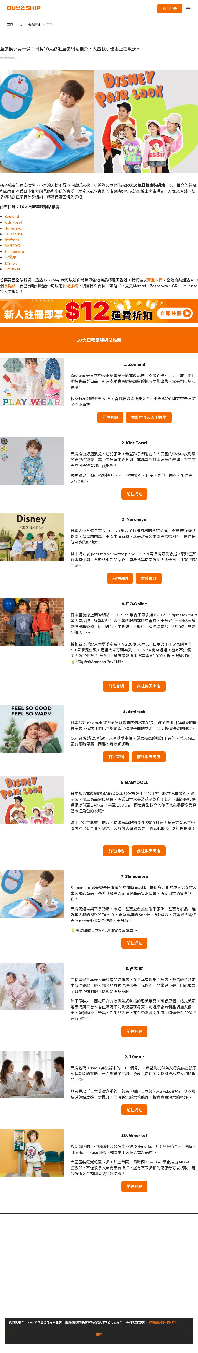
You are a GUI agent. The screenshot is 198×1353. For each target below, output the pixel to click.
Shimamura (14, 251)
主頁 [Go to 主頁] (10, 24)
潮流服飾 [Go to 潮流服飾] (34, 24)
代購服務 (70, 285)
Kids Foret (13, 222)
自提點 (10, 285)
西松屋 (10, 257)
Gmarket (12, 269)
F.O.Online (13, 233)
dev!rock (11, 239)
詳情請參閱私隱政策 (162, 1322)
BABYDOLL (14, 245)
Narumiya (12, 228)
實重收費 (155, 280)
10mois (10, 263)
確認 (99, 1334)
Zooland (11, 216)
